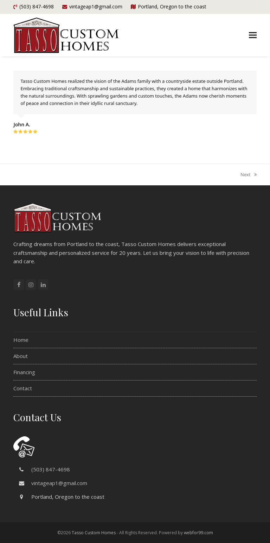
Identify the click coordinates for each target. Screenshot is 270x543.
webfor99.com (198, 533)
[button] (253, 35)
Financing (24, 372)
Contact (22, 388)
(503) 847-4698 (50, 469)
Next (248, 174)
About (20, 355)
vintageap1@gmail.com (59, 482)
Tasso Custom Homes (94, 533)
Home (20, 339)
